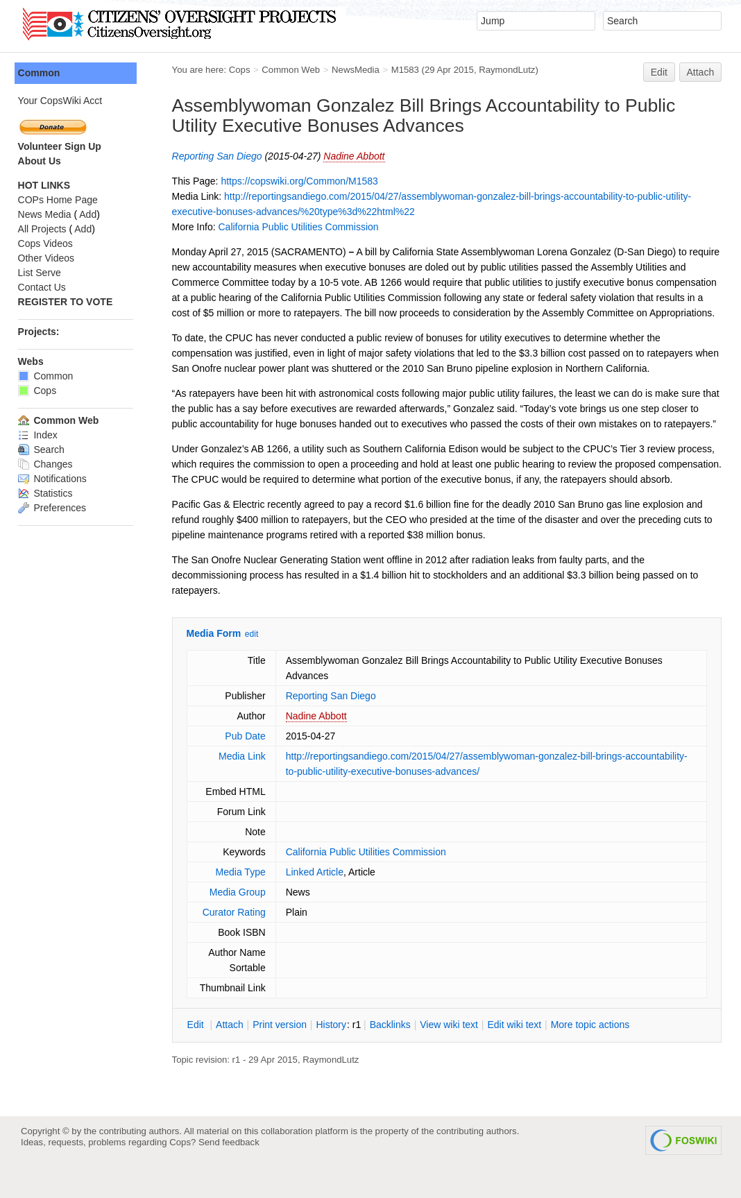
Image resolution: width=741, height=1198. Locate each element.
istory (334, 1055)
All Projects (45, 228)
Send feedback (228, 1172)
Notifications (55, 478)
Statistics (48, 493)
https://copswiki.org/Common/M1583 (302, 181)
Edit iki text (518, 1055)
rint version (283, 1055)
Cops (242, 70)
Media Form (216, 663)
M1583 (408, 70)
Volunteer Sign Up (62, 146)
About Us (42, 160)
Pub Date (248, 766)
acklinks (393, 1055)
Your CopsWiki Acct (63, 100)
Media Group (240, 922)
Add (91, 214)
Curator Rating (237, 942)
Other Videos (49, 258)
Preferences (55, 507)
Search (44, 449)
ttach (232, 1055)
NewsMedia (358, 70)
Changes (48, 464)
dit (200, 1055)
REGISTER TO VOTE (68, 301)
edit (254, 664)
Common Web (294, 70)
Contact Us (45, 287)
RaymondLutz (510, 70)
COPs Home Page (61, 199)
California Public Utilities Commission (301, 226)
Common (42, 72)
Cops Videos (48, 243)
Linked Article (317, 902)
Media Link (245, 786)
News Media (47, 214)
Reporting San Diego (220, 156)
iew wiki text (452, 1055)
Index (40, 434)
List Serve (42, 272)
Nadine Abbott (357, 156)
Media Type (243, 902)
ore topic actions (593, 1055)
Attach (701, 72)
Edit (659, 72)
